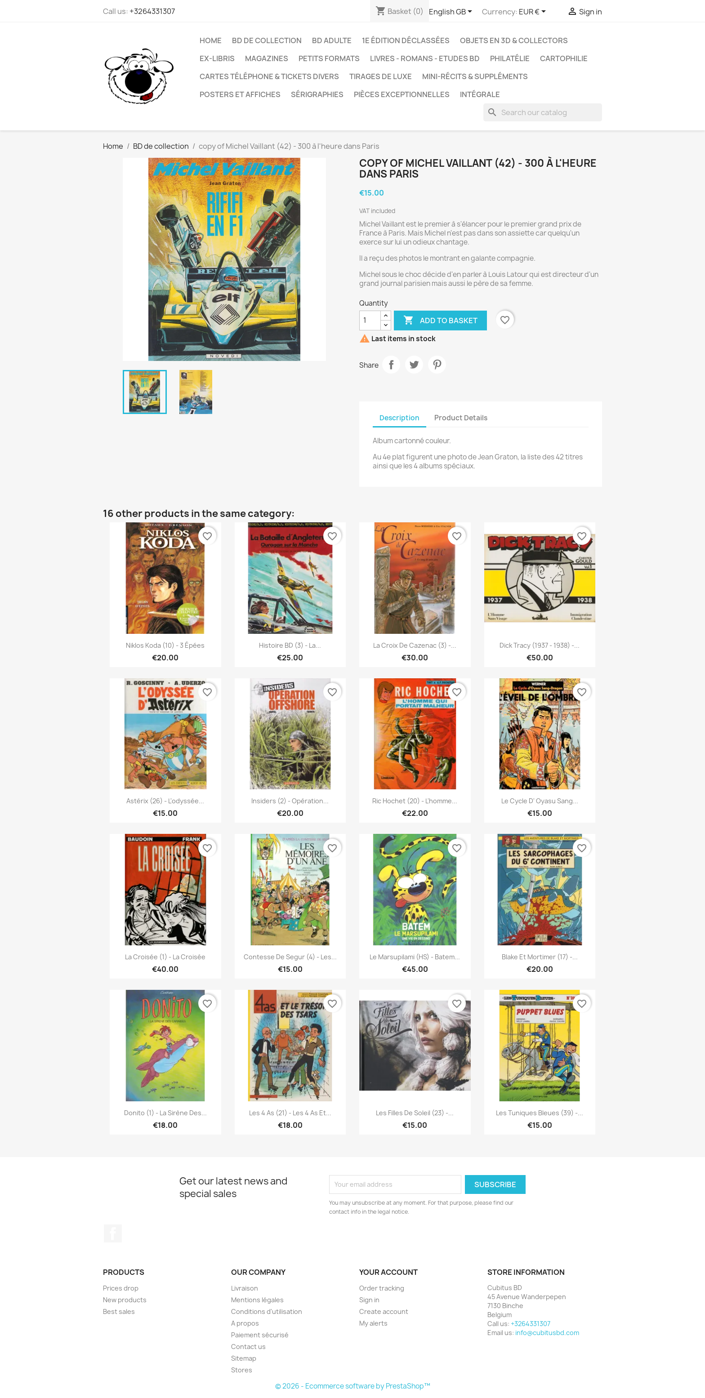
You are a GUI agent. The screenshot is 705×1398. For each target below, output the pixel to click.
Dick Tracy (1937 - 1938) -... (540, 645)
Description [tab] (399, 418)
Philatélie (510, 58)
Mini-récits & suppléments (475, 76)
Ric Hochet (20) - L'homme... (414, 801)
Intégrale (480, 94)
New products (125, 1300)
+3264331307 (152, 11)
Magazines (266, 58)
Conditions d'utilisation (266, 1311)
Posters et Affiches (240, 94)
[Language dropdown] (452, 12)
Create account (383, 1311)
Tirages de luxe (380, 76)
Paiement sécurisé (260, 1335)
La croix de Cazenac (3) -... (414, 645)
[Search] (542, 112)
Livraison (244, 1288)
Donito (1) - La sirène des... (165, 1113)
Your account (388, 1272)
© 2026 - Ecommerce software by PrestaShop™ (352, 1386)
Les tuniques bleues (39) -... (539, 1113)
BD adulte (332, 40)
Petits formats (329, 58)
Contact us (248, 1346)
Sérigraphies (317, 94)
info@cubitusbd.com (547, 1332)
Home (211, 40)
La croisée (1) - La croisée (165, 957)
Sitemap (243, 1358)
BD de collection (267, 40)
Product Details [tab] (460, 418)
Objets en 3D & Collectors (514, 40)
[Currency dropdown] (534, 12)
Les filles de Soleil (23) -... (415, 1113)
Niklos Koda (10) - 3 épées (165, 645)
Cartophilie (564, 58)
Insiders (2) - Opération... (290, 801)
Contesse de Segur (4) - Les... (290, 957)
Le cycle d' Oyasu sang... (539, 801)
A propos (245, 1323)
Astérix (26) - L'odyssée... (165, 801)
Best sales (119, 1311)
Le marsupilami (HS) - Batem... (415, 957)
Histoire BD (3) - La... (290, 645)
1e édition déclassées (406, 40)
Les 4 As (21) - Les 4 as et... (290, 1113)
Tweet (414, 365)
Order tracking (381, 1288)
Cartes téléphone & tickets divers (269, 76)
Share (391, 365)
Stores (241, 1370)
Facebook (113, 1233)
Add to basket (440, 320)
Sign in (369, 1300)
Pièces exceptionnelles (402, 94)
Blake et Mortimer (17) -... (540, 957)
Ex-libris (217, 58)
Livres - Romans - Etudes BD (425, 58)
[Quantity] (370, 320)
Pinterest (437, 365)
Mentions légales (257, 1300)
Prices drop (120, 1288)
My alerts (373, 1323)
